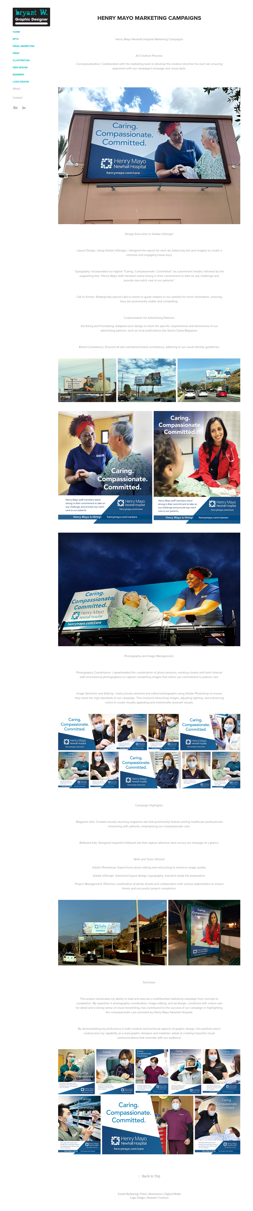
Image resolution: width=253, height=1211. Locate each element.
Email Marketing (23, 46)
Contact (18, 97)
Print (16, 53)
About (16, 88)
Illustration (21, 60)
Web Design (20, 67)
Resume (152, 1197)
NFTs (16, 39)
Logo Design (21, 81)
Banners (18, 74)
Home (16, 32)
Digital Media (172, 1194)
